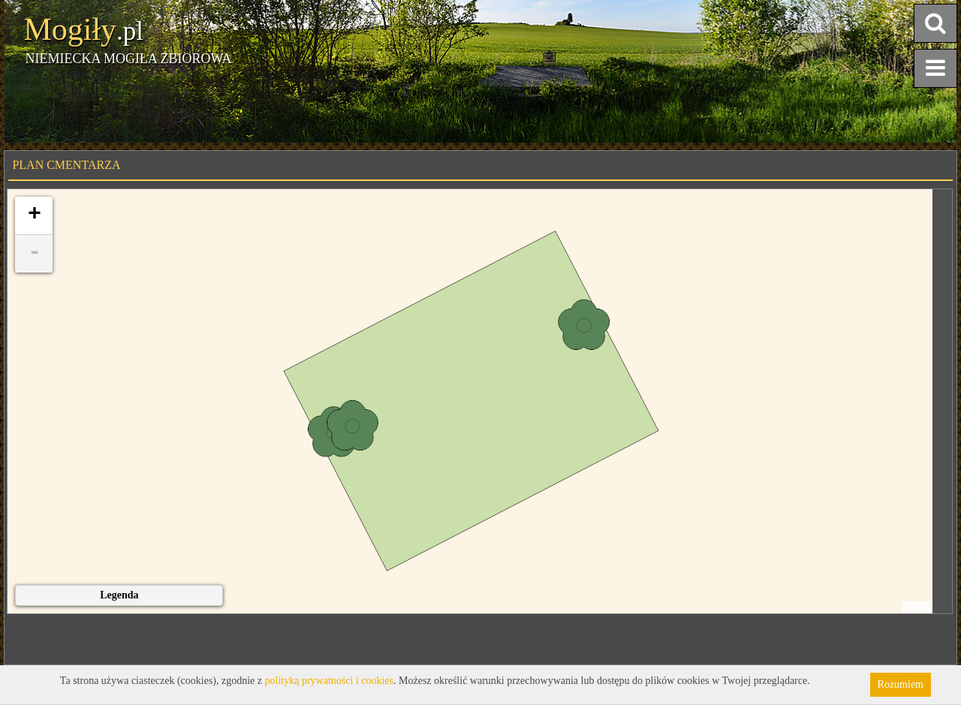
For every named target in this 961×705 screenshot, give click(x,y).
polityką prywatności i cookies (329, 680)
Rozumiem (900, 684)
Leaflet (917, 607)
